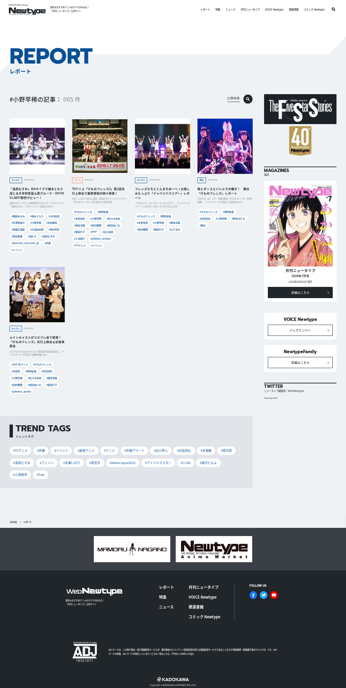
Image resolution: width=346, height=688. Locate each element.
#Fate (40, 471)
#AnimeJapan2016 (121, 460)
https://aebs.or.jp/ (181, 638)
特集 (217, 9)
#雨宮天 (93, 460)
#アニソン (46, 460)
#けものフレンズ (82, 211)
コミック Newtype (314, 9)
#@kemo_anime (21, 389)
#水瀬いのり (70, 460)
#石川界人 (158, 448)
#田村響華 (96, 224)
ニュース (230, 9)
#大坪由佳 (54, 216)
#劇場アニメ (84, 448)
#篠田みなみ (18, 216)
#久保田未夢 (36, 228)
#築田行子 (79, 231)
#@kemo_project (101, 237)
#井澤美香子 (18, 222)
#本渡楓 (202, 448)
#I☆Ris (182, 460)
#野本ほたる (239, 218)
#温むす (32, 235)
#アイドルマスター (156, 460)
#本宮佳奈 (79, 218)
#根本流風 (79, 224)
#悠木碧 (222, 448)
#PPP (94, 231)
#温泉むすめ (49, 235)
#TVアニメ (80, 244)
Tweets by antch (271, 403)
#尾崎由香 (102, 211)
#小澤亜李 (20, 471)
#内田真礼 (181, 448)
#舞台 (203, 224)
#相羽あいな (114, 224)
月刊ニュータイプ (250, 9)
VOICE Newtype (274, 9)
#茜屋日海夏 (18, 228)
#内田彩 (16, 369)
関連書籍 (293, 9)
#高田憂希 (52, 222)
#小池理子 (79, 237)
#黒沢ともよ (204, 460)
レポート (205, 9)
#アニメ (107, 448)
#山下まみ (175, 228)
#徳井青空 (54, 228)
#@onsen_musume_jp (24, 241)
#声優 (46, 241)
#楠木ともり (36, 216)
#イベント (17, 248)
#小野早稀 (35, 222)
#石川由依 (109, 231)
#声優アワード (132, 448)
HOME (13, 518)
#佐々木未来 (114, 218)
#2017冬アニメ (19, 362)
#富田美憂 (17, 235)
